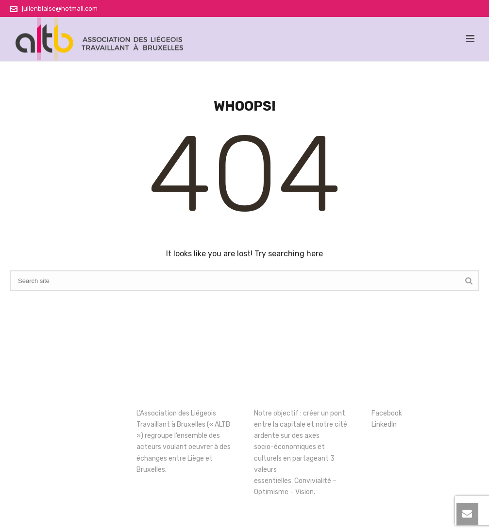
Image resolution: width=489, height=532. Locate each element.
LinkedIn (384, 424)
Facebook (386, 413)
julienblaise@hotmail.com (60, 8)
